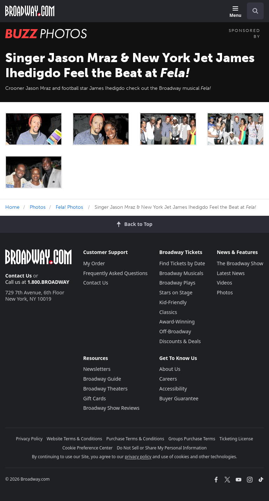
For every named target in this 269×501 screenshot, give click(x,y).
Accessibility (173, 388)
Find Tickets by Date (182, 263)
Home (12, 207)
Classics (168, 312)
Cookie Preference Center (87, 448)
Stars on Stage (176, 292)
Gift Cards (94, 398)
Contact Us (18, 275)
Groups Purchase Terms (191, 439)
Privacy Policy (29, 439)
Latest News (231, 273)
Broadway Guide (102, 378)
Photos (38, 207)
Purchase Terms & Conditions (135, 439)
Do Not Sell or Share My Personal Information (162, 448)
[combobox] (252, 10)
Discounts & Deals (180, 341)
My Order (94, 263)
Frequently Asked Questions (115, 273)
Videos (224, 282)
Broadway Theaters (105, 388)
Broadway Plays (177, 282)
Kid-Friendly (173, 302)
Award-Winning (177, 321)
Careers (168, 378)
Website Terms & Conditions (74, 439)
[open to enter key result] (255, 10)
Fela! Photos (69, 207)
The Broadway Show (240, 263)
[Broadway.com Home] (29, 11)
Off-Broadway (175, 331)
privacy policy (138, 457)
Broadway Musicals (181, 273)
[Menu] (235, 12)
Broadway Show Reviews (111, 408)
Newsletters (96, 369)
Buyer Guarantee (179, 398)
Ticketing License (236, 439)
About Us (169, 369)
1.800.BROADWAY (48, 282)
